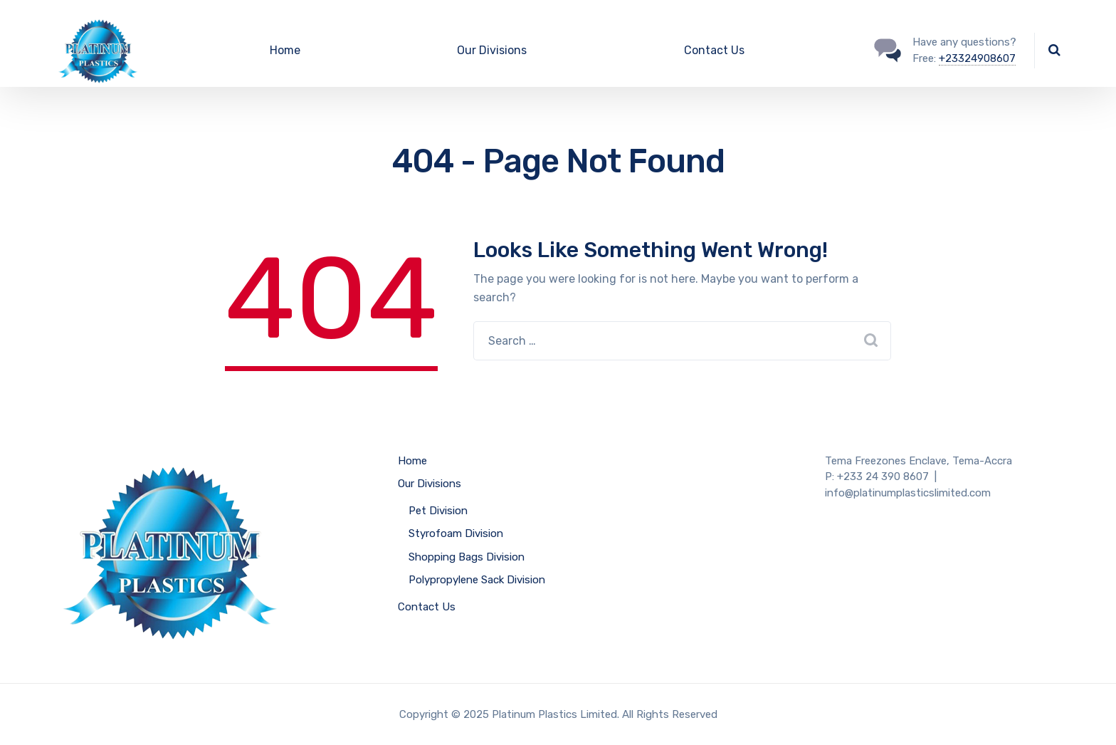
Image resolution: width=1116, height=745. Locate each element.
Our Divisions (492, 50)
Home (285, 50)
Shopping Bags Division (467, 557)
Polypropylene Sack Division (477, 579)
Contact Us (714, 50)
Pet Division (438, 510)
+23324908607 (977, 58)
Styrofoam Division (456, 533)
